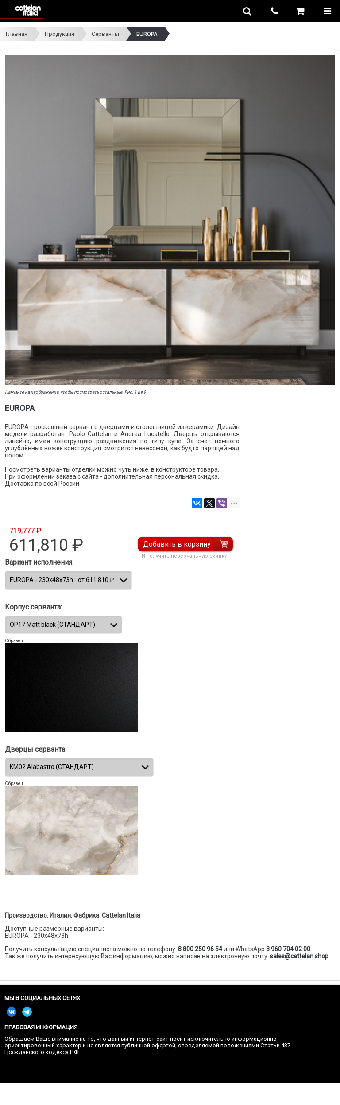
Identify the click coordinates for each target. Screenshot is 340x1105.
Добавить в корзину (177, 544)
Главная (16, 34)
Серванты (105, 34)
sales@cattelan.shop (299, 956)
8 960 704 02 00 (288, 949)
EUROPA (147, 34)
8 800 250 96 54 (200, 949)
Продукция (59, 34)
